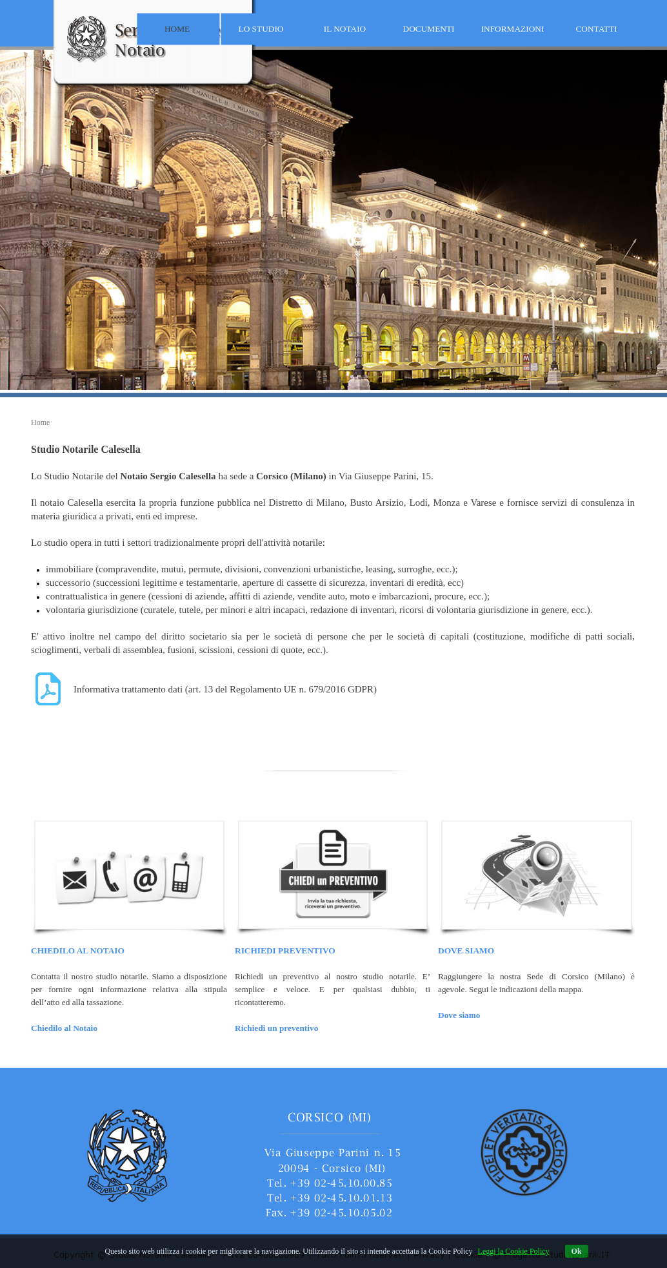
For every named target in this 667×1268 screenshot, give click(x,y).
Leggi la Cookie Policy (514, 1251)
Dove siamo (459, 1015)
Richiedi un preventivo (276, 1028)
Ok (577, 1251)
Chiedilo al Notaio (64, 1028)
